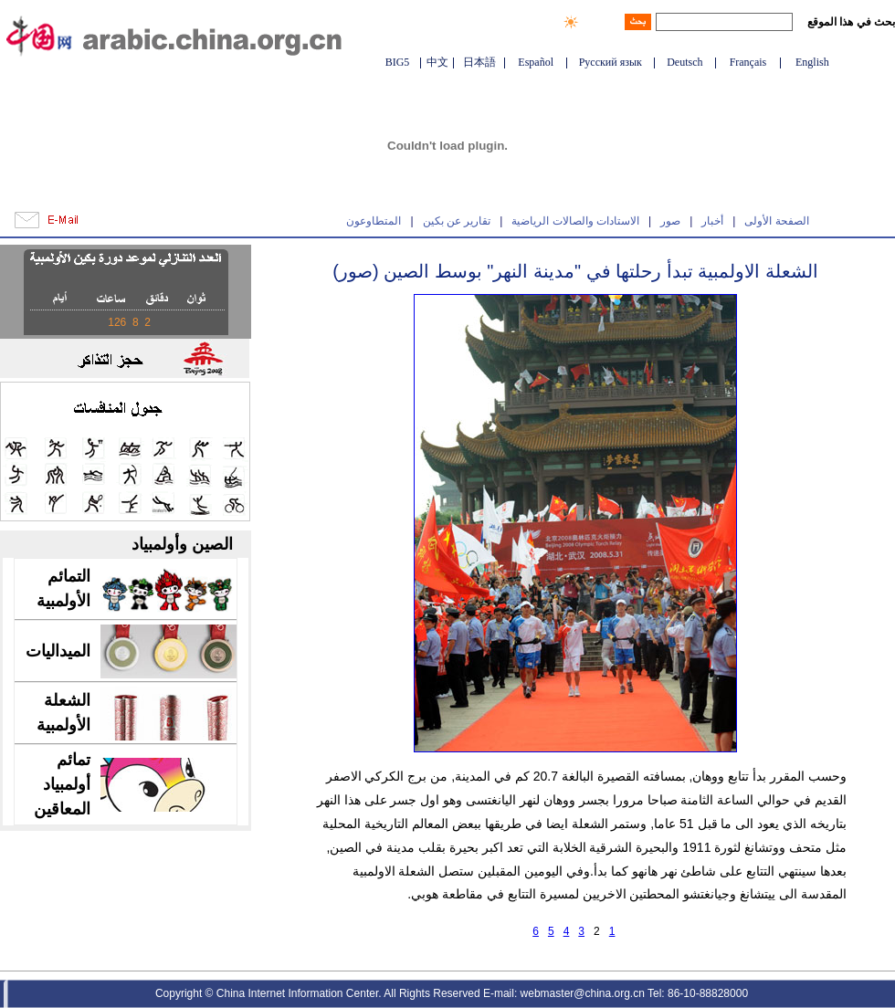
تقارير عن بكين (457, 221)
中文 (437, 62)
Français (748, 62)
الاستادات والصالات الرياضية (575, 221)
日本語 (479, 62)
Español (535, 62)
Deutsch (684, 62)
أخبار (712, 221)
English (812, 62)
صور (670, 221)
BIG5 (397, 62)
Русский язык (610, 62)
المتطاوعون (373, 221)
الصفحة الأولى (776, 221)
